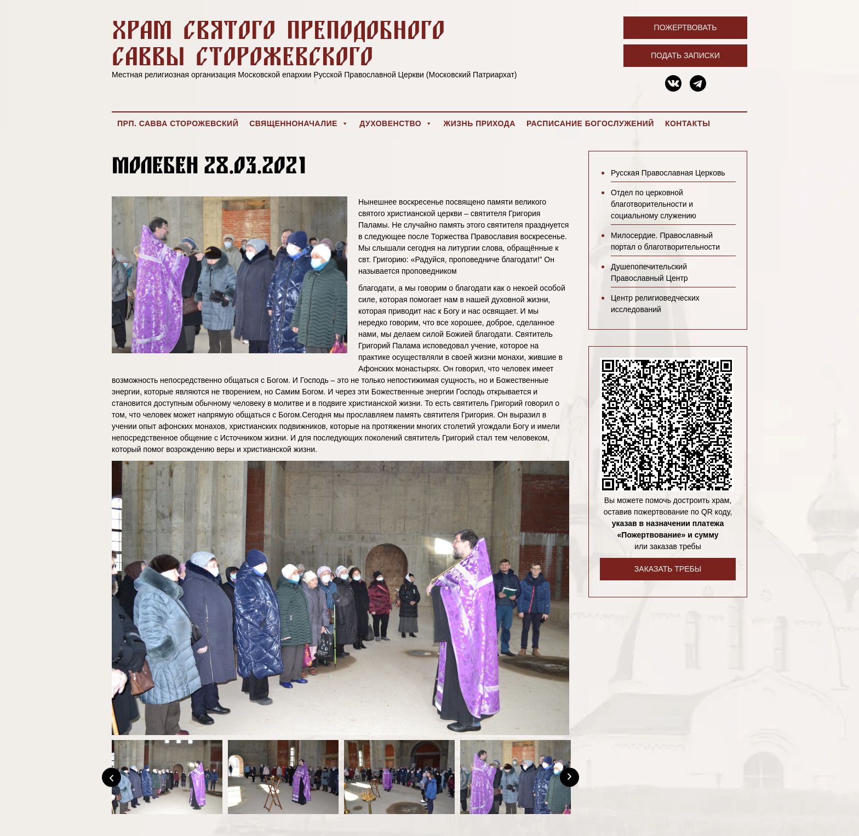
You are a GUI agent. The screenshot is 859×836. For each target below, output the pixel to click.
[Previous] (111, 777)
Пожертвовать (685, 27)
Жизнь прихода (480, 123)
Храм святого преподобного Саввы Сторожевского (278, 42)
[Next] (569, 777)
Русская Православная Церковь (668, 172)
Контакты (687, 123)
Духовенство (395, 123)
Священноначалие (298, 123)
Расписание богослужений (590, 123)
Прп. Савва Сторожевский (177, 123)
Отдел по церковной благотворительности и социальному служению (653, 204)
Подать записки (685, 55)
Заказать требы (667, 568)
